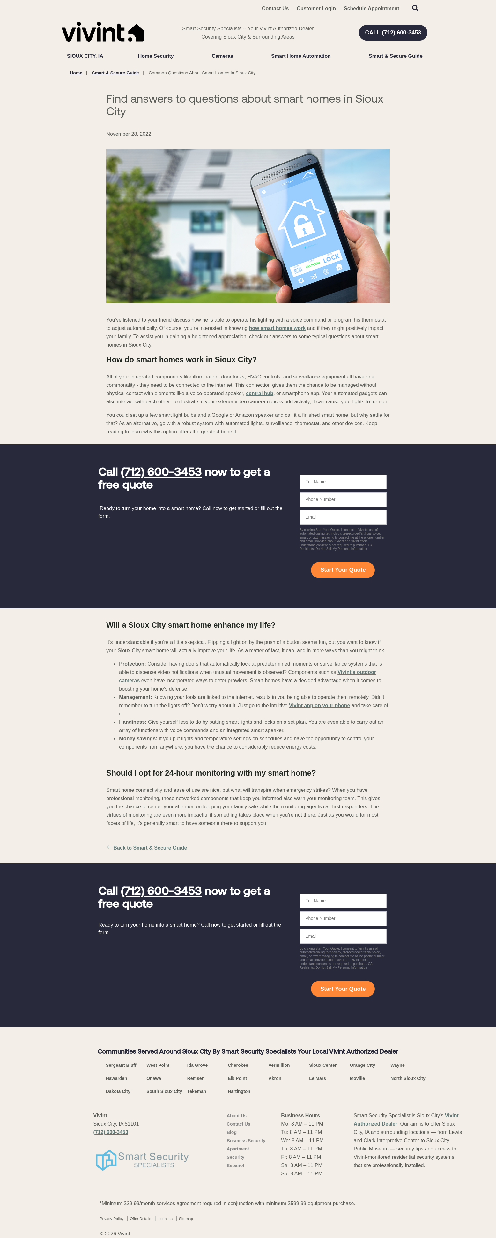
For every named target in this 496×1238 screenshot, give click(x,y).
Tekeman (196, 1091)
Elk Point (237, 1078)
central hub (259, 393)
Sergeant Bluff (121, 1065)
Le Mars (317, 1078)
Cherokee (238, 1065)
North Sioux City (408, 1078)
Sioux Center (323, 1065)
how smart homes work (277, 328)
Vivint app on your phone (319, 705)
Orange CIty (362, 1065)
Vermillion (279, 1065)
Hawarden (116, 1078)
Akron (275, 1078)
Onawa (153, 1078)
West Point (157, 1065)
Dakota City (118, 1091)
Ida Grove (197, 1065)
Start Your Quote (343, 570)
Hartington (239, 1091)
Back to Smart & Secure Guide (146, 848)
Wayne (397, 1065)
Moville (357, 1078)
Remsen (195, 1078)
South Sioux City (164, 1091)
